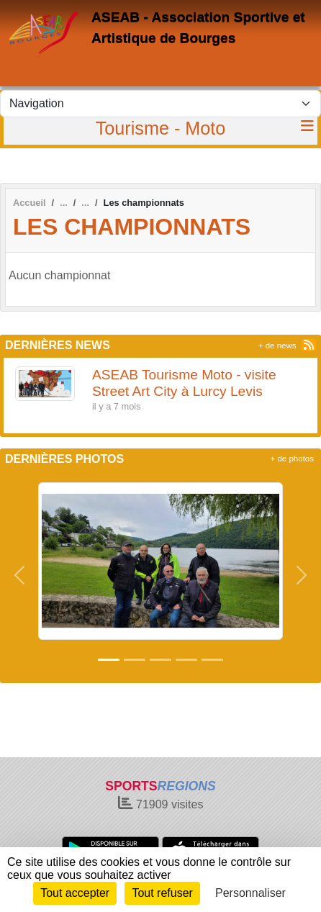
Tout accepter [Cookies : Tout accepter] (74, 893)
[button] (19, 575)
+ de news (277, 345)
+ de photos (292, 458)
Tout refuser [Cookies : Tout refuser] (162, 893)
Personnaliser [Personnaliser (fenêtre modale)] (250, 893)
